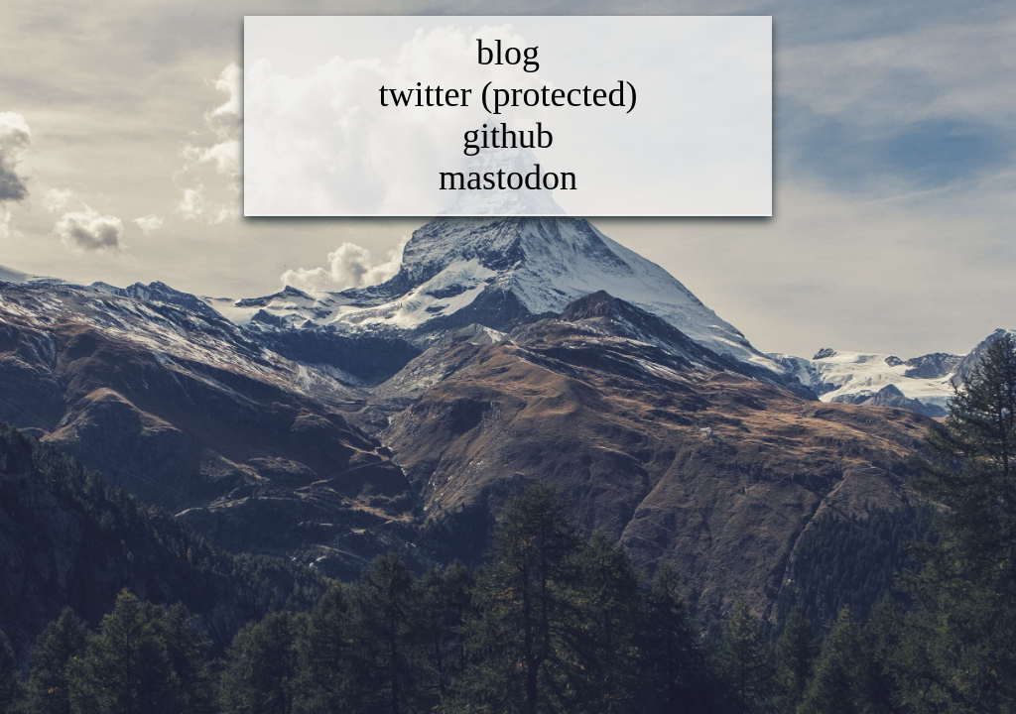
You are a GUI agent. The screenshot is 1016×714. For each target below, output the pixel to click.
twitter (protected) (508, 94)
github (508, 136)
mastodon (508, 177)
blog (508, 52)
